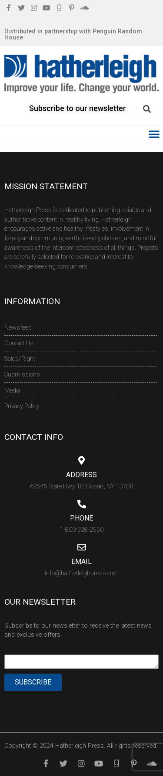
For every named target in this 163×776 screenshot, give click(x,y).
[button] (154, 134)
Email (81, 561)
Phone (81, 518)
